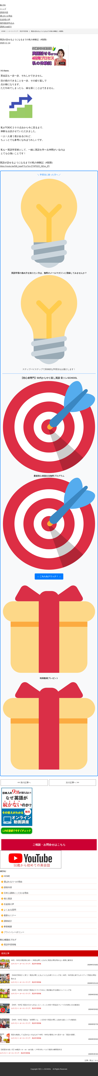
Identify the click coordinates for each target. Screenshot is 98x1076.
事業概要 (8, 927)
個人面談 (8, 898)
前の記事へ (26, 782)
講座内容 (4, 12)
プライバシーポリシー (14, 932)
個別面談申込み (7, 23)
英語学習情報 (10, 944)
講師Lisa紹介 (6, 27)
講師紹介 (8, 921)
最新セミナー (10, 915)
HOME (7, 876)
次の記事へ (71, 782)
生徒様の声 (5, 19)
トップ (3, 9)
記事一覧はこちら (91, 1060)
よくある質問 (10, 910)
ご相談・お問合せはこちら (49, 844)
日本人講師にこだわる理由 (16, 893)
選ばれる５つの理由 (13, 882)
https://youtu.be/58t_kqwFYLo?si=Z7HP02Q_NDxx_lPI (25, 166)
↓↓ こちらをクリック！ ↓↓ (49, 576)
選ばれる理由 (6, 16)
